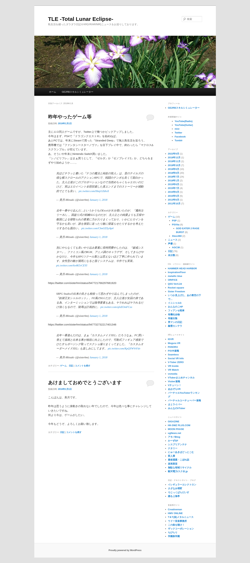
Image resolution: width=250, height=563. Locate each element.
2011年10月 (174, 203)
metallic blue (175, 276)
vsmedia (172, 373)
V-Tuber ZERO (176, 362)
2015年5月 (173, 196)
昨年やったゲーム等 (70, 116)
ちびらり (172, 532)
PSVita (175, 224)
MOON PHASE (176, 429)
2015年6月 (173, 192)
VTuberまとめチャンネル (181, 377)
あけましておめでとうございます (85, 382)
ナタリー (172, 448)
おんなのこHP (175, 306)
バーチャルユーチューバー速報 (184, 400)
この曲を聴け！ (176, 524)
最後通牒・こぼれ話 (178, 459)
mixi (177, 128)
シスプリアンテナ (177, 444)
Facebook (180, 136)
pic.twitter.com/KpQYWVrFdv (124, 348)
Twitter (178, 132)
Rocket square (176, 287)
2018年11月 (174, 161)
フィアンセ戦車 (176, 310)
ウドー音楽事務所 (177, 521)
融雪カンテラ (175, 326)
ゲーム (63, 365)
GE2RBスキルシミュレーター (77, 91)
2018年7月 (173, 176)
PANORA (173, 347)
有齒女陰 (172, 318)
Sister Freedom (176, 291)
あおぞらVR (174, 389)
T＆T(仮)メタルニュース (181, 517)
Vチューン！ (174, 385)
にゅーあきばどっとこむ (181, 452)
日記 (71, 365)
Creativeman (175, 509)
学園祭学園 (174, 536)
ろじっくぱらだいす (178, 492)
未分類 (171, 255)
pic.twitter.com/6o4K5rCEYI (71, 265)
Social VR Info (176, 358)
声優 (170, 243)
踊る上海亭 (174, 496)
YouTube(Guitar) (184, 125)
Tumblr (178, 140)
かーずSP (173, 440)
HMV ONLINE (175, 513)
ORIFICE (173, 280)
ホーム (52, 91)
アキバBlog (174, 437)
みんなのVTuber (176, 408)
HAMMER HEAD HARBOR (182, 268)
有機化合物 (174, 314)
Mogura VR (174, 343)
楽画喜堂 (172, 463)
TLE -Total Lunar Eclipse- (80, 19)
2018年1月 (173, 180)
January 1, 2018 (98, 199)
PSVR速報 (173, 350)
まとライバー (175, 404)
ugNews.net (174, 433)
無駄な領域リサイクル (180, 467)
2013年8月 (173, 199)
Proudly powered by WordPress (125, 550)
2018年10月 (174, 165)
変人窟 (171, 456)
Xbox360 (177, 236)
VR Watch (173, 369)
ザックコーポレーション (181, 528)
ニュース (172, 239)
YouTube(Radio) (183, 121)
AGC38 (176, 247)
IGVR (171, 339)
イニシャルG (175, 303)
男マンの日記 (175, 322)
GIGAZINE (173, 421)
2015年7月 (173, 188)
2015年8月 (173, 184)
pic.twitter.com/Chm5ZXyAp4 (97, 228)
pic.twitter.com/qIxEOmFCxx (116, 307)
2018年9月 (173, 169)
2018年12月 (174, 157)
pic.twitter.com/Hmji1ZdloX (94, 191)
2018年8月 (173, 173)
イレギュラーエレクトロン (182, 484)
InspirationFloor (177, 272)
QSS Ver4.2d (175, 283)
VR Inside (173, 366)
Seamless (173, 354)
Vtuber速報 (174, 381)
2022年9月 (173, 153)
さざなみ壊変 (175, 488)
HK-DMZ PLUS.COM (179, 425)
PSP (174, 220)
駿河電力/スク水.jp (178, 471)
